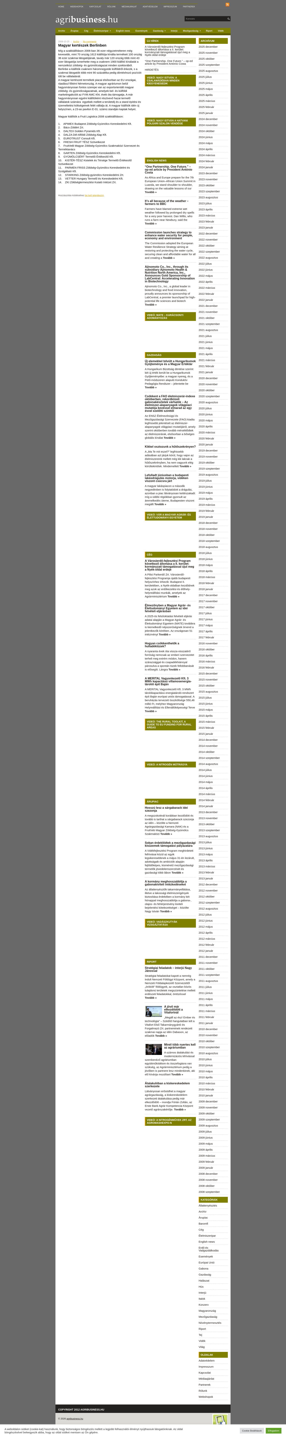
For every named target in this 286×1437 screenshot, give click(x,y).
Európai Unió (206, 1262)
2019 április (206, 498)
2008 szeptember (209, 1191)
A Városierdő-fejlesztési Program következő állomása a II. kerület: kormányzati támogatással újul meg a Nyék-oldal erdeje (167, 50)
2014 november (208, 745)
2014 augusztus (208, 763)
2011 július (205, 986)
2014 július (205, 769)
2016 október (207, 649)
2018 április (206, 571)
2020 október (207, 390)
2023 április (206, 209)
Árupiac (74, 31)
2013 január (206, 878)
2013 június (206, 848)
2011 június (206, 992)
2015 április (206, 715)
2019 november (208, 456)
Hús (201, 1286)
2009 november (208, 1107)
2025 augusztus (208, 70)
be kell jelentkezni (94, 195)
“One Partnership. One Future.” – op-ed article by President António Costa (169, 62)
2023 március (207, 215)
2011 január (206, 1023)
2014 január (206, 806)
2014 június (206, 775)
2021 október (207, 317)
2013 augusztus (208, 836)
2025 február (206, 106)
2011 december (208, 956)
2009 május (206, 1143)
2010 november (208, 1035)
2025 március (207, 100)
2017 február (206, 637)
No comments (89, 41)
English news (123, 31)
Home (61, 6)
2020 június (206, 414)
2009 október (207, 1113)
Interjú (174, 31)
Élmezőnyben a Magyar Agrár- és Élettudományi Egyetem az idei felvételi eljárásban (168, 608)
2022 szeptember (209, 251)
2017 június (206, 619)
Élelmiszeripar (103, 30)
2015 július (205, 697)
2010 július (205, 1059)
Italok (202, 1298)
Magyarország (207, 1310)
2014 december (208, 739)
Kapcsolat (95, 6)
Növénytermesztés (210, 1322)
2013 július (205, 842)
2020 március (207, 432)
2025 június (206, 82)
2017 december (208, 595)
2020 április (206, 426)
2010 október (207, 1041)
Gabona (203, 1268)
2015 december (208, 673)
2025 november (208, 52)
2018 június (206, 559)
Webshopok (76, 6)
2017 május (206, 625)
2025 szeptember (209, 64)
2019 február (206, 510)
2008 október (207, 1185)
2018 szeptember (209, 540)
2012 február (206, 944)
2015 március (207, 721)
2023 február (206, 221)
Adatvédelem (150, 6)
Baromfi (203, 1223)
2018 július (205, 552)
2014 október (207, 751)
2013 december (208, 812)
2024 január (206, 167)
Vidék (221, 31)
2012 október (207, 896)
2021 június (206, 342)
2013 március (207, 866)
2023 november (208, 179)
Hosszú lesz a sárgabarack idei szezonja (166, 809)
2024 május (206, 143)
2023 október (207, 185)
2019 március (207, 504)
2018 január (206, 589)
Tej (200, 1334)
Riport (209, 31)
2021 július (205, 336)
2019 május (206, 492)
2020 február (206, 438)
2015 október (207, 685)
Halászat (204, 1280)
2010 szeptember (209, 1047)
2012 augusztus (208, 908)
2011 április (206, 1005)
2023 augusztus (208, 197)
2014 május (206, 782)
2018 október (207, 534)
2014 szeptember (209, 757)
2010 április (206, 1077)
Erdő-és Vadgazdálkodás (209, 1249)
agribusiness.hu (75, 1418)
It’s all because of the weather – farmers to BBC (167, 202)
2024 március (207, 155)
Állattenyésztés (208, 1205)
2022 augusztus (208, 257)
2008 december (208, 1173)
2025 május (206, 88)
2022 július (205, 263)
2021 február (206, 366)
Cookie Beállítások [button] (252, 1430)
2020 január (206, 444)
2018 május (206, 565)
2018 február (206, 583)
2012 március (207, 938)
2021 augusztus (208, 329)
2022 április (206, 281)
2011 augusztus (208, 980)
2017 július (205, 613)
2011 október (207, 968)
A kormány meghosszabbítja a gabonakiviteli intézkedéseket (166, 883)
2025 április (206, 94)
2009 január (206, 1167)
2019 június (206, 486)
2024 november (208, 125)
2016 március (207, 661)
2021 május (206, 348)
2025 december (208, 46)
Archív (61, 31)
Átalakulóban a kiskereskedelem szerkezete (167, 1085)
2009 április (206, 1149)
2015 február (206, 727)
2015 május (206, 709)
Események (142, 31)
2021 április (206, 354)
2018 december (208, 522)
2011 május (206, 998)
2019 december (208, 450)
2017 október (207, 607)
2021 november (208, 311)
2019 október (207, 462)
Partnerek (189, 6)
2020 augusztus (208, 402)
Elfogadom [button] (273, 1430)
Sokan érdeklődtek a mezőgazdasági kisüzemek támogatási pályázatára (170, 844)
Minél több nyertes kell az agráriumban (180, 1046)
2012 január (206, 950)
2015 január (206, 733)
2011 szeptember (209, 974)
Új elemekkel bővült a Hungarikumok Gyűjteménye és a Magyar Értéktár (170, 363)
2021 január (206, 372)
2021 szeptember (209, 323)
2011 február (206, 1017)
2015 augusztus (208, 691)
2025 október (207, 58)
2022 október (207, 245)
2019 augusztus (208, 474)
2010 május (206, 1071)
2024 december (208, 119)
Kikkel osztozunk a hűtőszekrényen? (170, 446)
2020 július (205, 408)
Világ (202, 1346)
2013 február (206, 872)
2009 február (206, 1161)
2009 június (206, 1137)
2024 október (207, 131)
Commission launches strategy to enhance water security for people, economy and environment (169, 235)
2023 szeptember (209, 191)
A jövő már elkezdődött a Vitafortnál (173, 1009)
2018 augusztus (208, 546)
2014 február (206, 800)
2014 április (206, 788)
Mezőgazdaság (193, 30)
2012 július (205, 914)
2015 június (206, 703)
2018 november (208, 528)
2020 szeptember (209, 396)
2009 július (205, 1131)
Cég (86, 31)
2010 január (206, 1095)
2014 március (207, 794)
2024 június (206, 137)
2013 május (206, 854)
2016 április (206, 655)
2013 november (208, 818)
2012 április (206, 932)
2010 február (206, 1089)
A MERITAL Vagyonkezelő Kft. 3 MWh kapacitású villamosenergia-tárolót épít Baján (168, 681)
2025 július (205, 76)
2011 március (207, 1011)
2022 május (206, 275)
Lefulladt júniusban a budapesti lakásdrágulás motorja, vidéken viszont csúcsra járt (167, 478)
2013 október (207, 824)
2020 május (206, 420)
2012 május (206, 926)
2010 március (207, 1083)
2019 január (206, 516)
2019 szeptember (209, 468)
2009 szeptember (209, 1119)
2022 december (208, 233)
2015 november (208, 679)
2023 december (208, 173)
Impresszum (170, 6)
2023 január (206, 227)
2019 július (205, 480)
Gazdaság (160, 30)
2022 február (206, 293)
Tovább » (151, 192)
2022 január (206, 299)
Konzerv (204, 1304)
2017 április (206, 631)
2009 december (208, 1101)
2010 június (206, 1065)
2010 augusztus (208, 1053)
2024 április (206, 149)
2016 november (208, 643)
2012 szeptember (209, 902)
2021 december (208, 305)
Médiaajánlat (129, 6)
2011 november (208, 962)
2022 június (206, 269)
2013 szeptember (209, 830)
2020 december (208, 378)
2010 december (208, 1029)
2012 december (208, 884)
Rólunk (111, 6)
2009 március (207, 1155)
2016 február (206, 667)
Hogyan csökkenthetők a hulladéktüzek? (162, 645)
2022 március (207, 287)
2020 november (208, 384)
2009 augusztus (208, 1125)
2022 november (208, 239)
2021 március (207, 360)
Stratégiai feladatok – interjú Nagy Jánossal (168, 969)
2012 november (208, 890)
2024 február (206, 161)
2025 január (206, 113)
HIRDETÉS (152, 69)
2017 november (208, 601)
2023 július (205, 203)
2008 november (208, 1179)
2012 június (206, 920)
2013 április (206, 860)
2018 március (207, 577)
